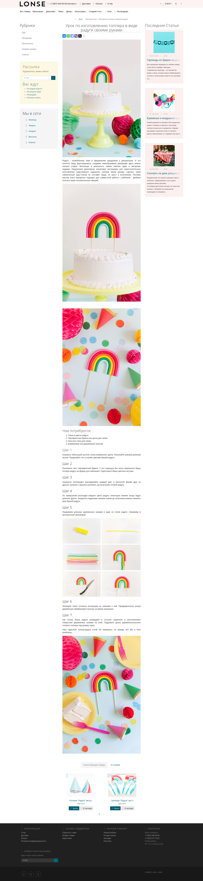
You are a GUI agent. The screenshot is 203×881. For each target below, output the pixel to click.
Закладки (107, 838)
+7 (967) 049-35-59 (152, 835)
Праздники (27, 38)
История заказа (110, 835)
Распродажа (121, 11)
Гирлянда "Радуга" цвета (122, 800)
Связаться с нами (69, 833)
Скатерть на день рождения (163, 173)
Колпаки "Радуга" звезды (81, 800)
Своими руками (29, 49)
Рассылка (107, 841)
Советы (25, 54)
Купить (74, 808)
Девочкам (51, 11)
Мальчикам (38, 11)
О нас (108, 4)
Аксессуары (81, 11)
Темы (61, 11)
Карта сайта (67, 838)
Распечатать (27, 43)
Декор (69, 11)
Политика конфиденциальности (33, 841)
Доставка (85, 4)
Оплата (97, 4)
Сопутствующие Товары (94, 765)
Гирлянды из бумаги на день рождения (170, 60)
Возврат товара (68, 835)
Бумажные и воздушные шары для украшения (174, 118)
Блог (108, 11)
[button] (165, 4)
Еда (23, 32)
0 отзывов (115, 765)
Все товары (25, 11)
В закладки (86, 808)
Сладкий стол (95, 11)
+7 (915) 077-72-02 (152, 838)
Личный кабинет (110, 833)
